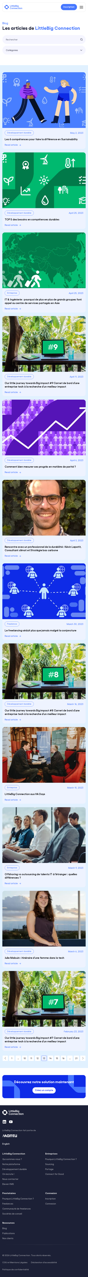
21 (76, 1058)
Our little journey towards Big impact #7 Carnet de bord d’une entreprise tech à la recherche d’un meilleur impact (42, 1039)
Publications (8, 1233)
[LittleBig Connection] (13, 7)
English (6, 1143)
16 (63, 1058)
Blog (4, 1228)
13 (44, 1058)
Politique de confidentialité (15, 1269)
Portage (49, 1169)
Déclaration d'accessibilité (44, 1262)
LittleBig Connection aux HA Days (25, 793)
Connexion (50, 1203)
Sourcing (49, 1164)
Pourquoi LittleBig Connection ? (61, 1159)
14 (50, 1058)
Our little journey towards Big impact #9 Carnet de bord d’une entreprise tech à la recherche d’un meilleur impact (42, 384)
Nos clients (7, 1238)
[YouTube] (11, 1122)
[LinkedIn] (4, 1122)
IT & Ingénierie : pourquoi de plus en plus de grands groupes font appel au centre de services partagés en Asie (43, 301)
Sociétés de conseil (12, 1213)
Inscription (50, 1198)
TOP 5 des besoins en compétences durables (32, 219)
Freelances (7, 1203)
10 (25, 1058)
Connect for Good (54, 1174)
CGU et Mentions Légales (14, 1262)
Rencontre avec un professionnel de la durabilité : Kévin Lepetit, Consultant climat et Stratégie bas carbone (43, 548)
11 (31, 1058)
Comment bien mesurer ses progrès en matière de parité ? (40, 466)
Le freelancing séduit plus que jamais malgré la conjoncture (40, 630)
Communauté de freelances (16, 1208)
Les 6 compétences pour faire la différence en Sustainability (41, 139)
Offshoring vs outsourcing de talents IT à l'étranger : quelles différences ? (41, 875)
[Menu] (81, 7)
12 (37, 1058)
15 (57, 1058)
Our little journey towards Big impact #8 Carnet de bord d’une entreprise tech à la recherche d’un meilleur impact (42, 712)
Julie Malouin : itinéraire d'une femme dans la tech (34, 957)
